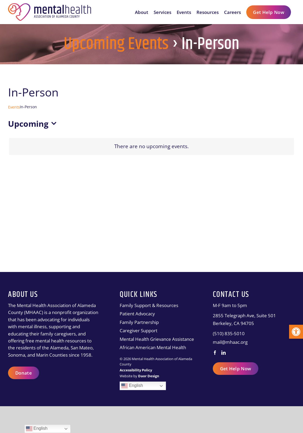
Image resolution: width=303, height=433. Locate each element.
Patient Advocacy (137, 314)
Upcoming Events (116, 44)
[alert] (151, 146)
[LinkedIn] (223, 352)
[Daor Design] (148, 376)
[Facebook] (215, 352)
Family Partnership (139, 322)
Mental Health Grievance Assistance (157, 339)
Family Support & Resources (149, 305)
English (132, 386)
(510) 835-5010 (229, 333)
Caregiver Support (138, 330)
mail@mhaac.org (230, 342)
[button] (296, 332)
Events (14, 107)
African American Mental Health (153, 347)
